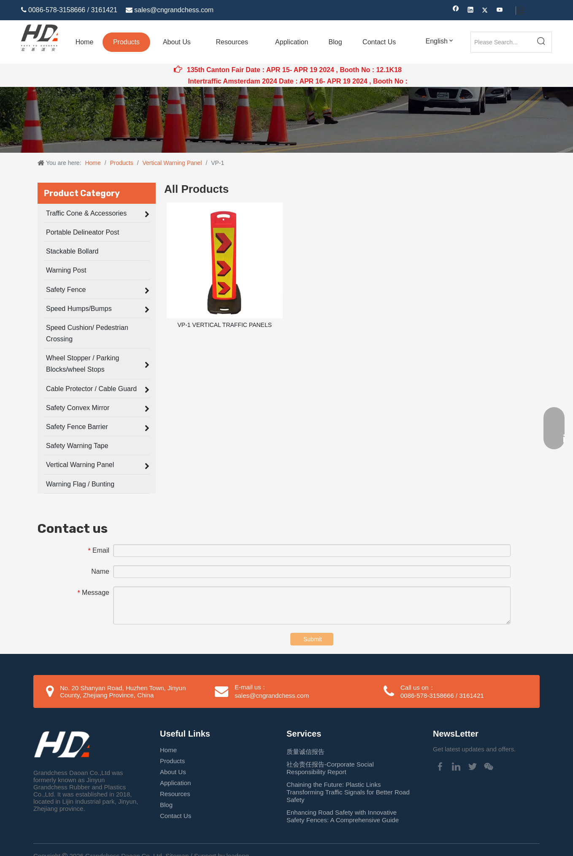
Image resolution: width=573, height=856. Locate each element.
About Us (173, 771)
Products (172, 760)
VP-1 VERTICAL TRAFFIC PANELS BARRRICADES (225, 330)
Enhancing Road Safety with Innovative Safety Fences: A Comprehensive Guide (342, 816)
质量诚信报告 (305, 751)
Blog (166, 804)
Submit (312, 639)
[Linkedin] (470, 10)
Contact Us (175, 815)
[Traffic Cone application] (286, 120)
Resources (175, 793)
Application (175, 782)
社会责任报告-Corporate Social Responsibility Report (330, 768)
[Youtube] (500, 10)
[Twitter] (485, 10)
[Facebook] (456, 10)
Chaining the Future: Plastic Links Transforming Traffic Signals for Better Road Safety (348, 792)
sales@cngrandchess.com (174, 10)
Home (168, 749)
